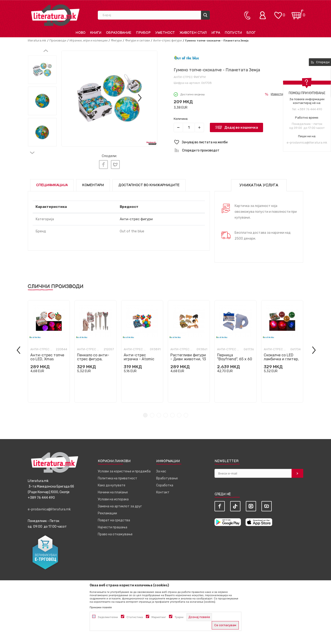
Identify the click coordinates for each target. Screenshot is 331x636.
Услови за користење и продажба (124, 469)
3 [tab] (159, 413)
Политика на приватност (117, 476)
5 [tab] (172, 413)
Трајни (179, 617)
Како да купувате (111, 483)
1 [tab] (145, 413)
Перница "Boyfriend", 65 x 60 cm (234, 357)
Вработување (167, 476)
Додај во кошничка (241, 127)
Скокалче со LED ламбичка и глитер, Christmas (281, 357)
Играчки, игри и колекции (89, 40)
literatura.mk (37, 40)
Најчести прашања (112, 525)
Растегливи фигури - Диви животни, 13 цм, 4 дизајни (188, 357)
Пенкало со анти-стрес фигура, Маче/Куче (93, 357)
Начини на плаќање (113, 490)
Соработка (164, 483)
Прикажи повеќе (101, 607)
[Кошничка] (297, 13)
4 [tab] (165, 413)
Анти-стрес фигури (167, 40)
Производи (57, 40)
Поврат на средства (114, 518)
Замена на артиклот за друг (120, 504)
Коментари (93, 183)
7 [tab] (186, 413)
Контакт (162, 490)
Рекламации (107, 511)
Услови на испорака (113, 497)
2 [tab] (152, 413)
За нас (161, 469)
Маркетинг (158, 617)
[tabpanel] (49, 349)
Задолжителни (108, 617)
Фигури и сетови (137, 40)
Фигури (116, 40)
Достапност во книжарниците (149, 183)
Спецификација (52, 183)
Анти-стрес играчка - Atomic (139, 355)
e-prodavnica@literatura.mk (307, 142)
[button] (238, 142)
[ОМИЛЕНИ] (278, 13)
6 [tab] (179, 413)
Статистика (135, 617)
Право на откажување (115, 532)
